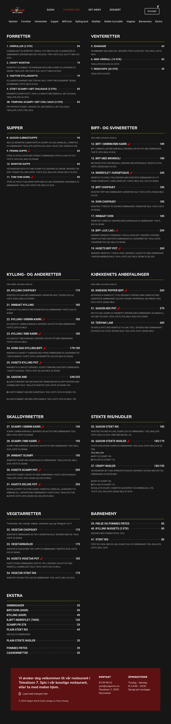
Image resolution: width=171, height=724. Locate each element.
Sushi (50, 9)
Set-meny (94, 9)
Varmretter (71, 9)
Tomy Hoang (62, 700)
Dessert (115, 9)
